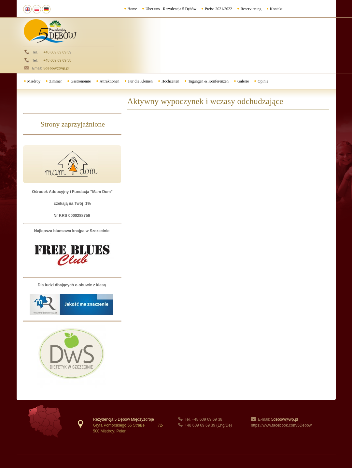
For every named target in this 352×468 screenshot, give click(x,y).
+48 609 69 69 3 (56, 52)
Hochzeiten (170, 81)
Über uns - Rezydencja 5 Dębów (171, 9)
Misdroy (34, 81)
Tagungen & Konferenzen (208, 81)
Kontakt (276, 9)
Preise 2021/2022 (218, 9)
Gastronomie (81, 81)
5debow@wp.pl (56, 68)
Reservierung (251, 9)
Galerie (243, 81)
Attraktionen (110, 81)
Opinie (263, 81)
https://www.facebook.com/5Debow (281, 425)
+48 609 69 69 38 (57, 60)
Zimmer (55, 81)
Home (132, 9)
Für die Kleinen (140, 81)
